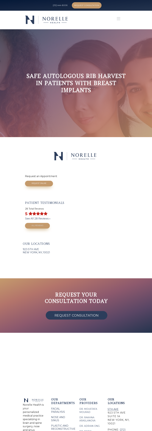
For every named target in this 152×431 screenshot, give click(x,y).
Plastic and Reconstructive (63, 427)
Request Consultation (86, 5)
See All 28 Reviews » (37, 218)
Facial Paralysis (58, 410)
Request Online (39, 183)
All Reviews (37, 225)
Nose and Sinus (58, 419)
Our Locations (116, 401)
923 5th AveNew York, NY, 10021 (36, 251)
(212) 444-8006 (60, 5)
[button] (118, 20)
